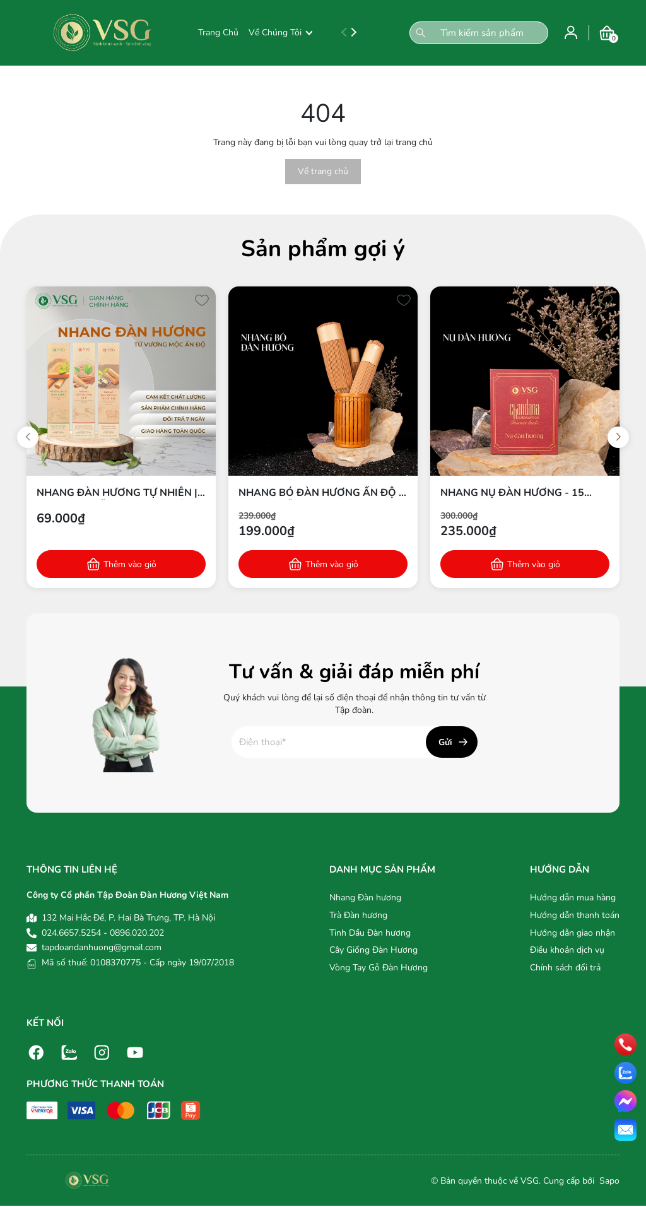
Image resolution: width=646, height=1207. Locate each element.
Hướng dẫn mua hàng (573, 898)
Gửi (445, 742)
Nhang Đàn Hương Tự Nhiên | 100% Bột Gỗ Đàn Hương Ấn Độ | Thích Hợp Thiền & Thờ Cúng (117, 493)
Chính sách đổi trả (565, 968)
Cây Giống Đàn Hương (373, 950)
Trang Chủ (218, 32)
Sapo (608, 1181)
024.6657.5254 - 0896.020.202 (103, 933)
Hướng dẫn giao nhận (572, 933)
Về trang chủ (323, 171)
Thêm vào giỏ (129, 564)
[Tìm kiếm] (420, 32)
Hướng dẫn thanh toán (575, 915)
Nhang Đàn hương (365, 898)
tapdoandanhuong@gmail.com (102, 947)
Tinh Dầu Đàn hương (370, 933)
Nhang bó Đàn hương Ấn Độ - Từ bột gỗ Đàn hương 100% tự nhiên (320, 493)
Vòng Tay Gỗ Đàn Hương (378, 968)
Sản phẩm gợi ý (323, 248)
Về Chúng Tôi (280, 32)
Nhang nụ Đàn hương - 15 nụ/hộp (512, 493)
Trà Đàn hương (358, 915)
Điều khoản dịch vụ (567, 950)
